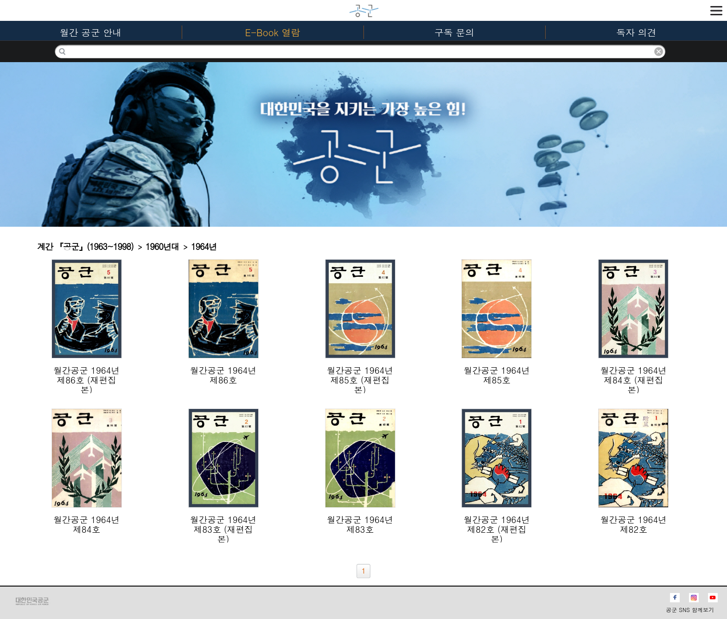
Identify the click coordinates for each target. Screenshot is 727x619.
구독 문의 (454, 32)
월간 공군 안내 (90, 32)
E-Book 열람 (272, 32)
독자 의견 (636, 32)
